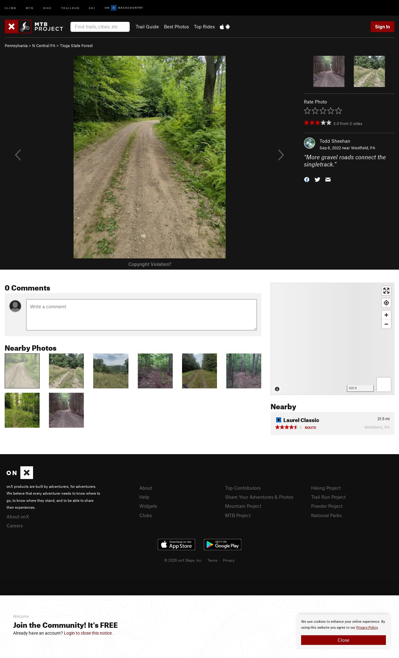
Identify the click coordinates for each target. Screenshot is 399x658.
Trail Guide (147, 26)
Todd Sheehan (335, 141)
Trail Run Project (328, 497)
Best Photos (176, 26)
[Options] (384, 384)
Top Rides (204, 26)
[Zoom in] (386, 314)
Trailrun (70, 8)
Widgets (148, 506)
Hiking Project (326, 488)
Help (144, 497)
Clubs (145, 515)
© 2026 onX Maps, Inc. (183, 560)
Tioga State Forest (76, 45)
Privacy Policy (367, 628)
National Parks (326, 515)
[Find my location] (386, 302)
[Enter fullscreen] (386, 290)
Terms (213, 560)
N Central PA (43, 45)
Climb (11, 8)
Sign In (382, 26)
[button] (307, 178)
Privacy (229, 560)
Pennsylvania (16, 45)
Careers (15, 525)
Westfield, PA (363, 147)
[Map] (332, 339)
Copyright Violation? (149, 264)
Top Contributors (243, 488)
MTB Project (238, 515)
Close (343, 640)
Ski (92, 8)
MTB (30, 8)
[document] (343, 632)
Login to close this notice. (88, 633)
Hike (47, 8)
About (145, 488)
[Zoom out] (386, 324)
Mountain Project (243, 506)
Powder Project (327, 506)
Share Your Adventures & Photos (259, 497)
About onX (18, 516)
